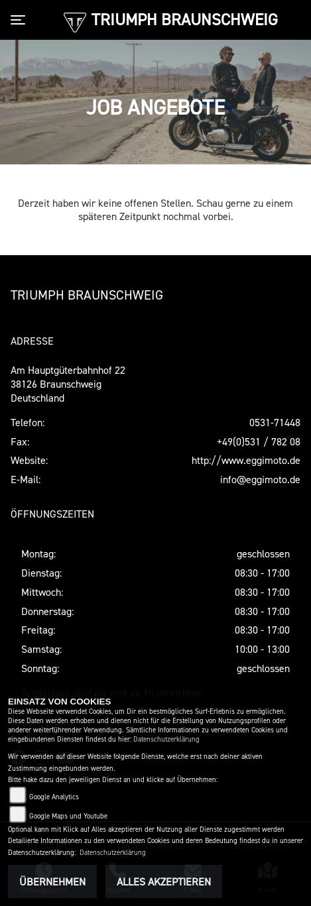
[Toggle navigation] (21, 20)
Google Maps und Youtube (68, 816)
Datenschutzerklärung (166, 739)
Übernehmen (52, 881)
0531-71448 (274, 422)
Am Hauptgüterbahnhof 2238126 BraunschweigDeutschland (68, 383)
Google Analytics (54, 797)
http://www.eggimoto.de (246, 460)
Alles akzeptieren (164, 881)
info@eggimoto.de (260, 479)
